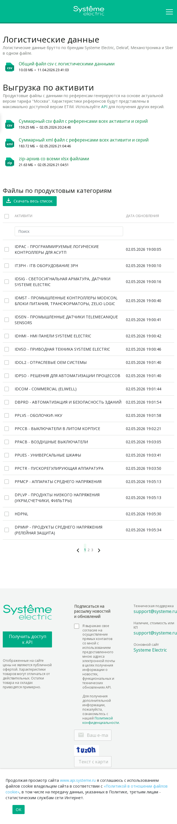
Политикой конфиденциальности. (101, 720)
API (104, 106)
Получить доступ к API (27, 639)
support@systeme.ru (155, 611)
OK (18, 809)
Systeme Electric (150, 650)
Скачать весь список (33, 201)
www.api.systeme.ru (78, 780)
